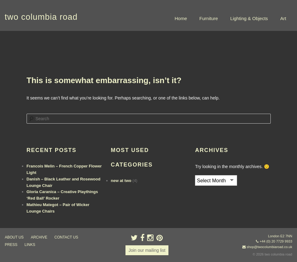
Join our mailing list (147, 250)
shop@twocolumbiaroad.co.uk (269, 247)
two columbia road (41, 17)
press (11, 245)
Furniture (208, 18)
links (29, 245)
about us (14, 237)
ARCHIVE (39, 237)
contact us (66, 237)
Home (181, 18)
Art (283, 18)
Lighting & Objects (249, 18)
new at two (121, 180)
